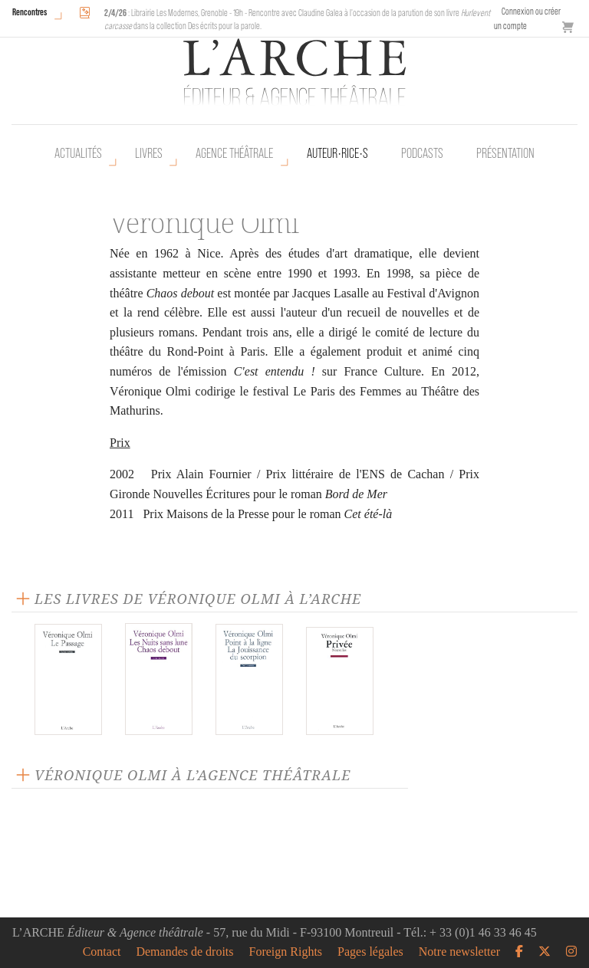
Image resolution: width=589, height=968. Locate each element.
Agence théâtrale (234, 153)
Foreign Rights (286, 952)
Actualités (78, 153)
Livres (149, 153)
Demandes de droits (184, 952)
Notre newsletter (459, 952)
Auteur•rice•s (337, 153)
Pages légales (370, 952)
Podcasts (422, 153)
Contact (102, 952)
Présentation (505, 153)
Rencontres (29, 12)
